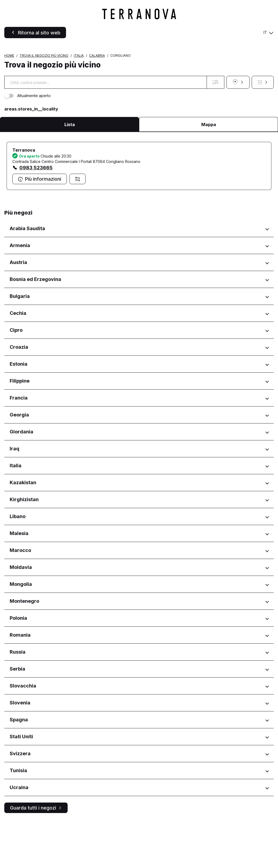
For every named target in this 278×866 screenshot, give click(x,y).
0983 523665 (36, 213)
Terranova (23, 195)
